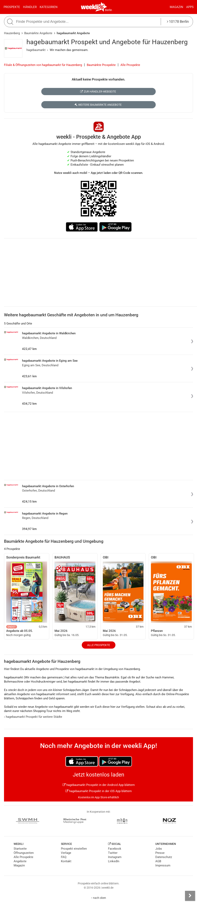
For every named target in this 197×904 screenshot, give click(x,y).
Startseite (20, 848)
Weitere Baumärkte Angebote (98, 104)
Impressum (162, 865)
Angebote (20, 861)
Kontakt (66, 861)
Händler (30, 7)
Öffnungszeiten (24, 853)
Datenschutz (163, 857)
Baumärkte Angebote (38, 33)
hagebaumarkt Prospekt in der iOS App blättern (98, 791)
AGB (158, 861)
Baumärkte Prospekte (101, 65)
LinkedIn (113, 861)
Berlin (108, 10)
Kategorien (49, 7)
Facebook (114, 848)
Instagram (114, 857)
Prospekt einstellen (74, 848)
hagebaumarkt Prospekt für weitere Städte (33, 717)
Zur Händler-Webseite (98, 91)
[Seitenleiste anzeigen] (190, 896)
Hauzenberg (12, 33)
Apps (190, 7)
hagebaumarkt (35, 50)
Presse (160, 853)
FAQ (63, 857)
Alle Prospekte (130, 65)
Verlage (66, 853)
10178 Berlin (178, 21)
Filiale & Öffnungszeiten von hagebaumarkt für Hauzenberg (43, 65)
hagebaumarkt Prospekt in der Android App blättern (99, 785)
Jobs (158, 848)
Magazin (176, 7)
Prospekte (12, 7)
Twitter (112, 853)
